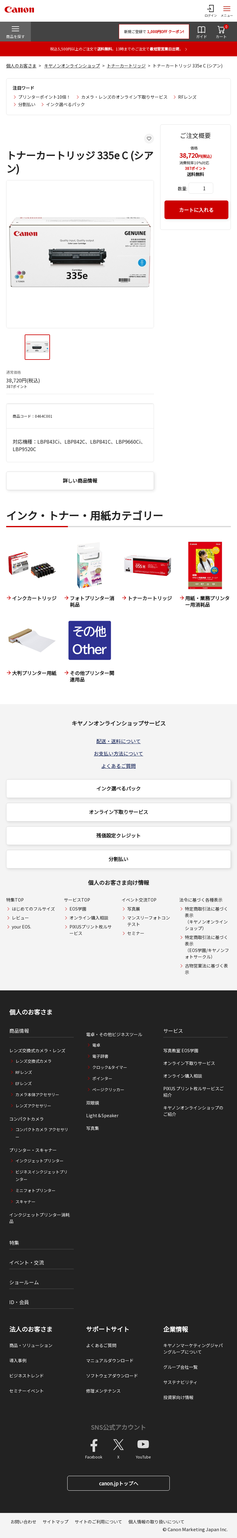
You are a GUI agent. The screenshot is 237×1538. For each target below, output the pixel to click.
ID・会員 (19, 1302)
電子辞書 (100, 1056)
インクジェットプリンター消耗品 (39, 1218)
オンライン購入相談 (88, 918)
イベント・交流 (26, 1262)
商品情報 (19, 1030)
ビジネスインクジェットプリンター (41, 1175)
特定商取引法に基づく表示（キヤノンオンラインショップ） (206, 918)
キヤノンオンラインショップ (72, 65)
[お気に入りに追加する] (149, 139)
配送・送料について (118, 741)
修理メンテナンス (103, 1391)
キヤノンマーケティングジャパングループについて (193, 1348)
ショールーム (24, 1282)
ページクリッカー (108, 1089)
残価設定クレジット (118, 835)
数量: (182, 188)
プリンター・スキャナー (33, 1150)
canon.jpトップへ (118, 1483)
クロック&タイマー (109, 1067)
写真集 (92, 1128)
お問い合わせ (23, 1522)
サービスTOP (77, 900)
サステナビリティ (180, 1382)
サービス (173, 1030)
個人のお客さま (21, 65)
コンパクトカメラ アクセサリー (41, 1133)
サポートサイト (107, 1329)
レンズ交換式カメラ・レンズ (37, 1050)
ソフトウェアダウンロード (112, 1375)
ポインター (102, 1078)
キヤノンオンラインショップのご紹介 (193, 1111)
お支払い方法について (118, 753)
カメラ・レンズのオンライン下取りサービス (124, 97)
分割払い (26, 104)
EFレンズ (23, 1083)
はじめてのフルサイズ (33, 909)
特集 (14, 1242)
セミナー (135, 933)
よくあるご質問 (118, 765)
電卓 (96, 1045)
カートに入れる (196, 209)
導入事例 (18, 1360)
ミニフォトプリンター (35, 1190)
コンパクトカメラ (26, 1119)
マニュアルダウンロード (110, 1360)
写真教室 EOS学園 (180, 1050)
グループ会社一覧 (180, 1367)
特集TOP (15, 900)
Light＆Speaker (102, 1115)
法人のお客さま (30, 1329)
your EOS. (21, 927)
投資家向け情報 (178, 1397)
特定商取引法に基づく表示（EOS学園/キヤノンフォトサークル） (207, 947)
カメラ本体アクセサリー (37, 1094)
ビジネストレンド (26, 1375)
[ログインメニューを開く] (211, 11)
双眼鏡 (92, 1103)
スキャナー (25, 1201)
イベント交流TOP (139, 900)
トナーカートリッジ (126, 65)
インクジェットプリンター (39, 1161)
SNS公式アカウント (118, 1427)
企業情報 (175, 1329)
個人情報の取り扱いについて (156, 1522)
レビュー (20, 918)
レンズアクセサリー (33, 1106)
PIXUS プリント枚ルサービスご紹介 (193, 1091)
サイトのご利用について (98, 1522)
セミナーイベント (26, 1391)
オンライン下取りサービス (118, 812)
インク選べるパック (65, 104)
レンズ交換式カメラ (33, 1061)
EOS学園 (77, 909)
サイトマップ (56, 1522)
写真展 (133, 909)
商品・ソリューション (30, 1345)
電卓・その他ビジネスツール (114, 1034)
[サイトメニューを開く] (227, 11)
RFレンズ (187, 97)
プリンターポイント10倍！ (44, 97)
